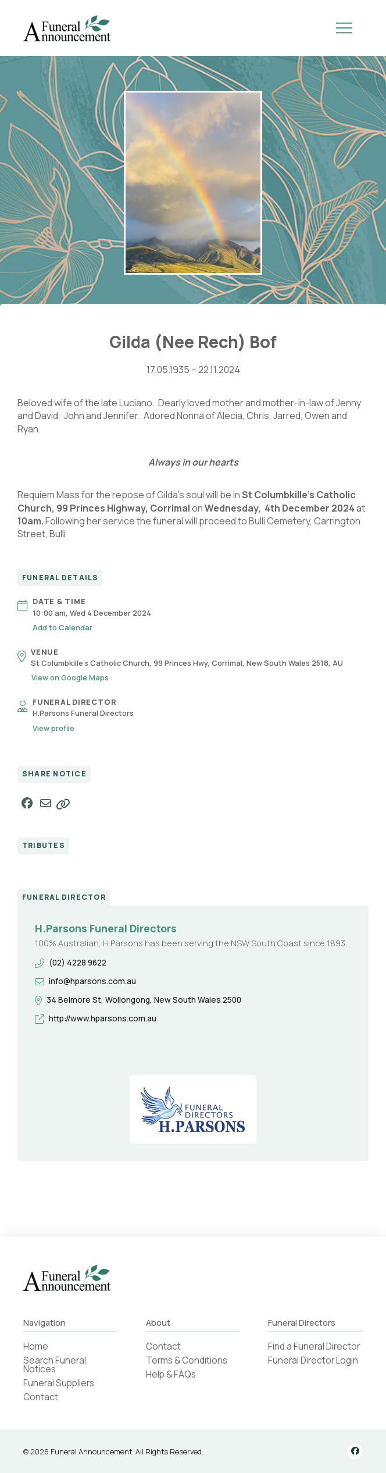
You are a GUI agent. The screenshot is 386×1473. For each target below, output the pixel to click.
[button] (344, 28)
